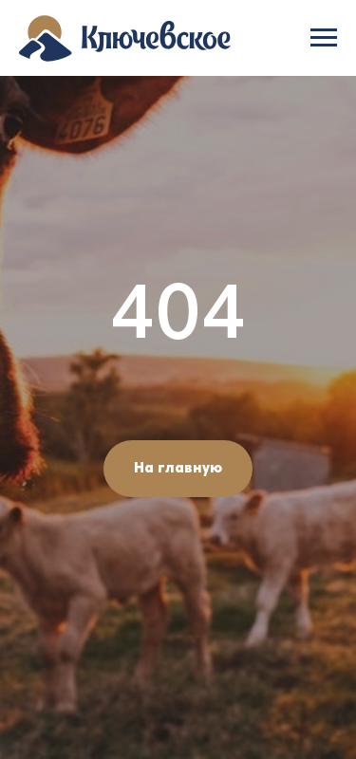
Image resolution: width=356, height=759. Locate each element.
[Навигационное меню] (323, 37)
